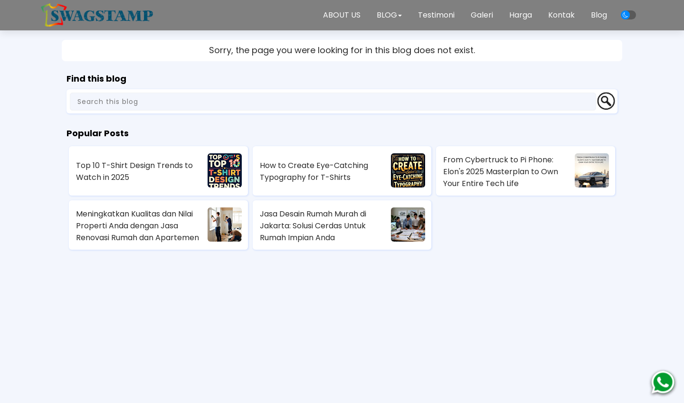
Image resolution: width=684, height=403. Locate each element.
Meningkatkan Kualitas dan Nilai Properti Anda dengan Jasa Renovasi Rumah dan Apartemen (137, 225)
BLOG (389, 14)
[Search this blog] (333, 102)
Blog (599, 14)
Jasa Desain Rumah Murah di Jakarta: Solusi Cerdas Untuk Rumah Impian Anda (313, 225)
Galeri (482, 14)
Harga (520, 14)
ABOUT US (342, 14)
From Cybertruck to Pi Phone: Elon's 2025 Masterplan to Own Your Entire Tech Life (500, 171)
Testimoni (436, 14)
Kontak (561, 14)
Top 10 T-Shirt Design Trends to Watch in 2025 (134, 171)
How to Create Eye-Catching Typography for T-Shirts (314, 171)
